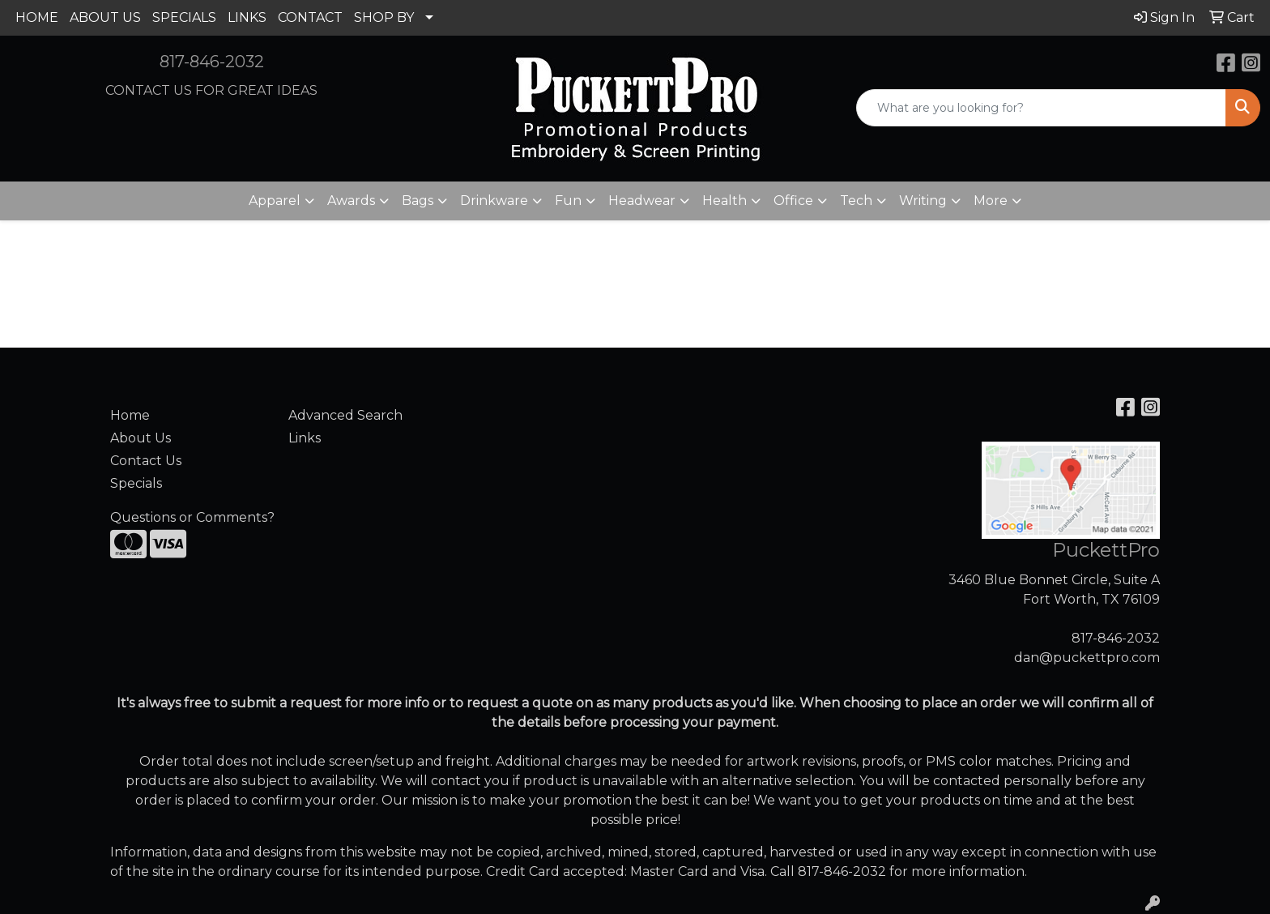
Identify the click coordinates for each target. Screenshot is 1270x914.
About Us (140, 438)
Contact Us (145, 460)
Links (304, 438)
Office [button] (793, 200)
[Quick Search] (1041, 107)
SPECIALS (184, 17)
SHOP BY (384, 17)
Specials (136, 483)
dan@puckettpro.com (1087, 657)
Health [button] (724, 200)
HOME (36, 17)
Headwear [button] (641, 200)
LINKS (247, 17)
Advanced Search (345, 415)
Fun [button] (568, 200)
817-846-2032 (212, 61)
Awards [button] (351, 200)
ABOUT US (105, 17)
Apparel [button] (274, 200)
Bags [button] (417, 200)
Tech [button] (856, 200)
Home (130, 415)
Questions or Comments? (192, 517)
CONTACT (310, 17)
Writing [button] (923, 200)
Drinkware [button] (494, 200)
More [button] (991, 200)
